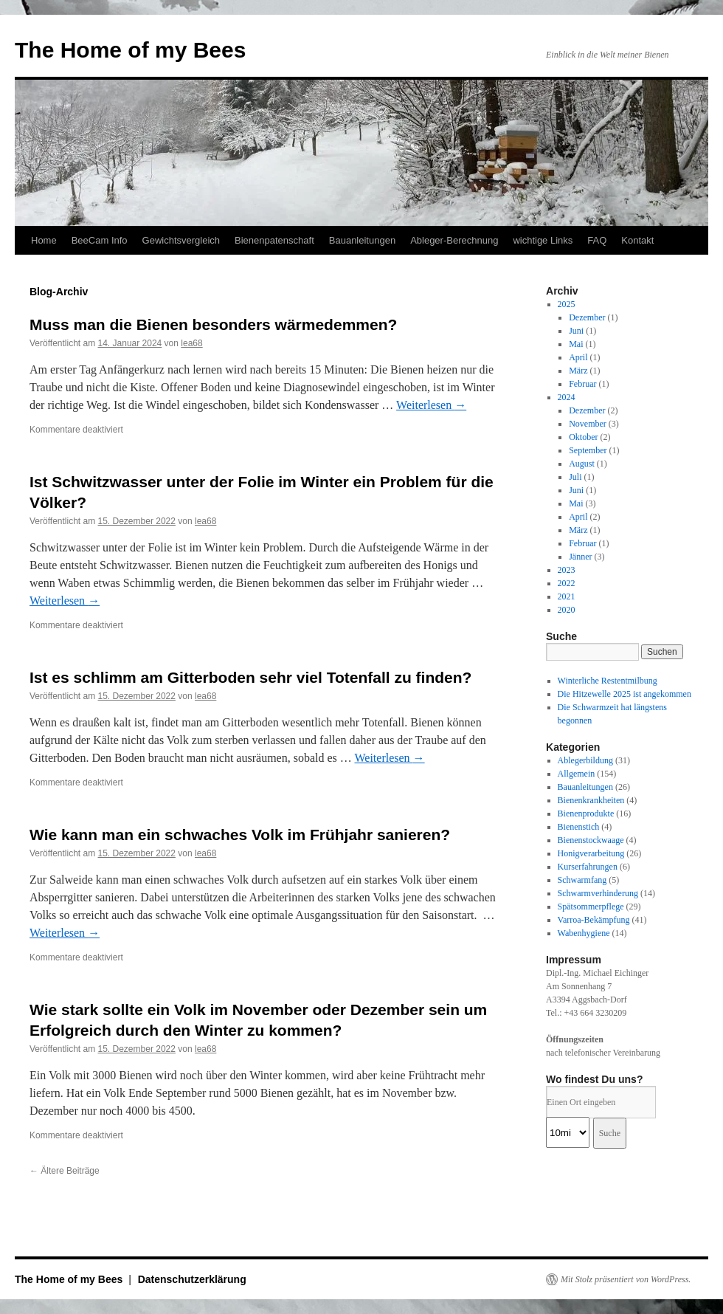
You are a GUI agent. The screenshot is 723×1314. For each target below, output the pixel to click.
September (587, 450)
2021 (566, 596)
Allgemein (576, 773)
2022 (566, 583)
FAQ (596, 240)
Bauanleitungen (362, 240)
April (578, 357)
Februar (582, 384)
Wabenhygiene (584, 933)
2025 (566, 304)
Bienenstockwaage (591, 840)
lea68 (191, 343)
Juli (575, 477)
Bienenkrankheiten (591, 800)
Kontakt (637, 240)
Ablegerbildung (585, 760)
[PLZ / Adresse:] (601, 1102)
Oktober (583, 437)
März (578, 370)
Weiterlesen (431, 405)
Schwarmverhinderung (598, 893)
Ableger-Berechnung (454, 240)
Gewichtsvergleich (181, 240)
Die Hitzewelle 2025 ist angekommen (624, 694)
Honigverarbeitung (591, 853)
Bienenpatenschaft (274, 240)
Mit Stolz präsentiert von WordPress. (626, 1279)
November (587, 424)
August (582, 463)
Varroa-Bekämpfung (594, 920)
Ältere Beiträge (65, 1171)
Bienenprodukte (586, 813)
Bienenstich (579, 827)
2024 (566, 397)
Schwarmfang (582, 880)
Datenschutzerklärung (192, 1279)
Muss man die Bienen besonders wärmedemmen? (213, 324)
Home (44, 240)
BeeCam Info (100, 240)
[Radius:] (567, 1132)
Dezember (587, 317)
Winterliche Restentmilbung (607, 680)
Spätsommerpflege (591, 906)
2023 (566, 570)
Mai (576, 344)
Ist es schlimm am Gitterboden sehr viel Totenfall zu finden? (250, 677)
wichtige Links (542, 240)
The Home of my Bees (130, 50)
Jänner (580, 556)
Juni (576, 331)
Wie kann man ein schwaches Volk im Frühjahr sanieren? (240, 834)
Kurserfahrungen (588, 866)
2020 (566, 610)
